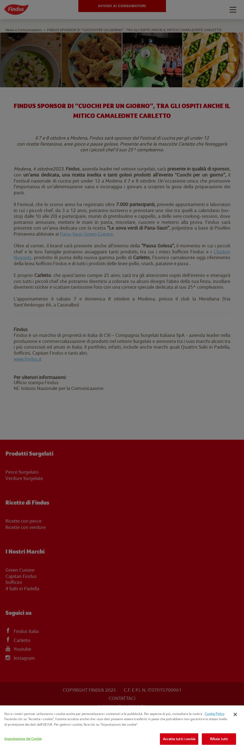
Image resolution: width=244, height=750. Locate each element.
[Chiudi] (235, 714)
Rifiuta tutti (219, 739)
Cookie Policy (214, 714)
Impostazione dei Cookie (23, 739)
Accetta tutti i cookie (179, 739)
